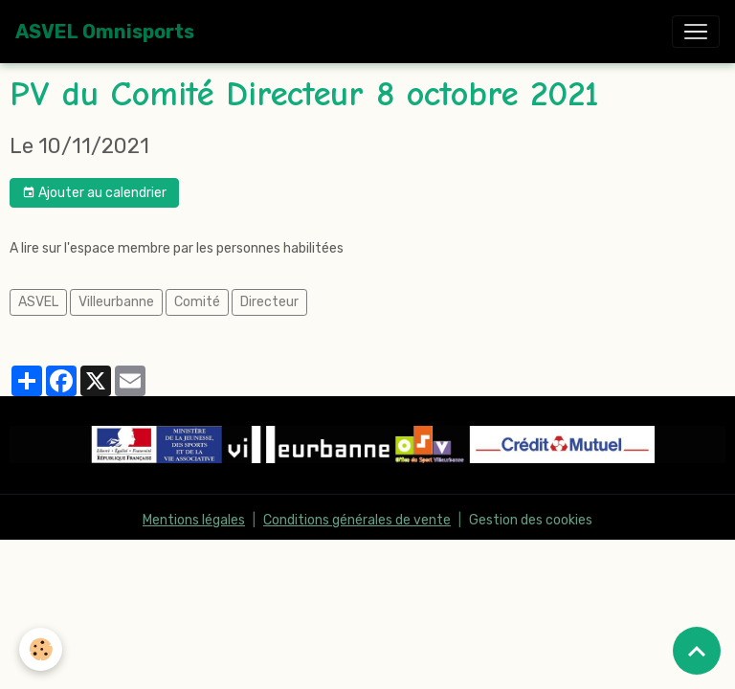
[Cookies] (40, 649)
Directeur (269, 302)
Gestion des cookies (530, 520)
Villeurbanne (116, 302)
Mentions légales (194, 520)
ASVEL (38, 302)
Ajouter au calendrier (94, 193)
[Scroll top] (697, 651)
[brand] (104, 31)
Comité (197, 302)
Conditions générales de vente (357, 520)
